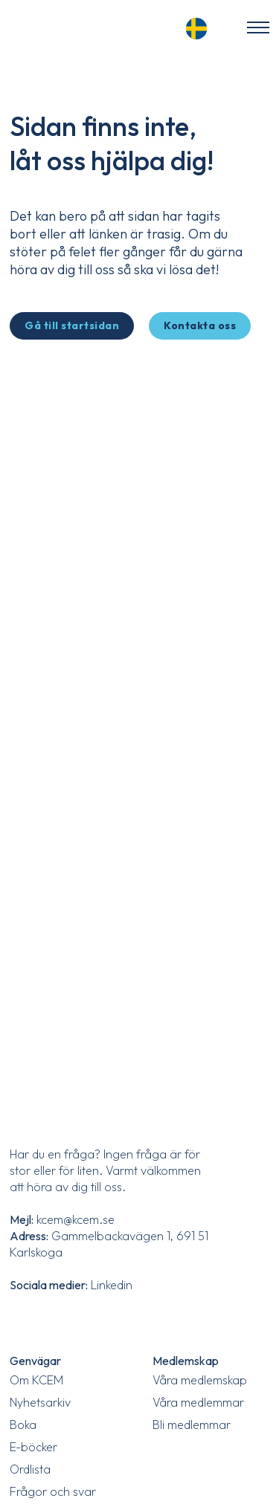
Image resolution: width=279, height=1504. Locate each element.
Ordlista (30, 1469)
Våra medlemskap (200, 1379)
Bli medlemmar (192, 1424)
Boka (23, 1424)
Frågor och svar (53, 1491)
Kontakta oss (200, 325)
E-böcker (33, 1446)
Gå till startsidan (72, 325)
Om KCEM (36, 1379)
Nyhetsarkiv (40, 1402)
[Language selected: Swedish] (200, 26)
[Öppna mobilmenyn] (258, 27)
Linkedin (111, 1284)
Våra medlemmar (198, 1402)
